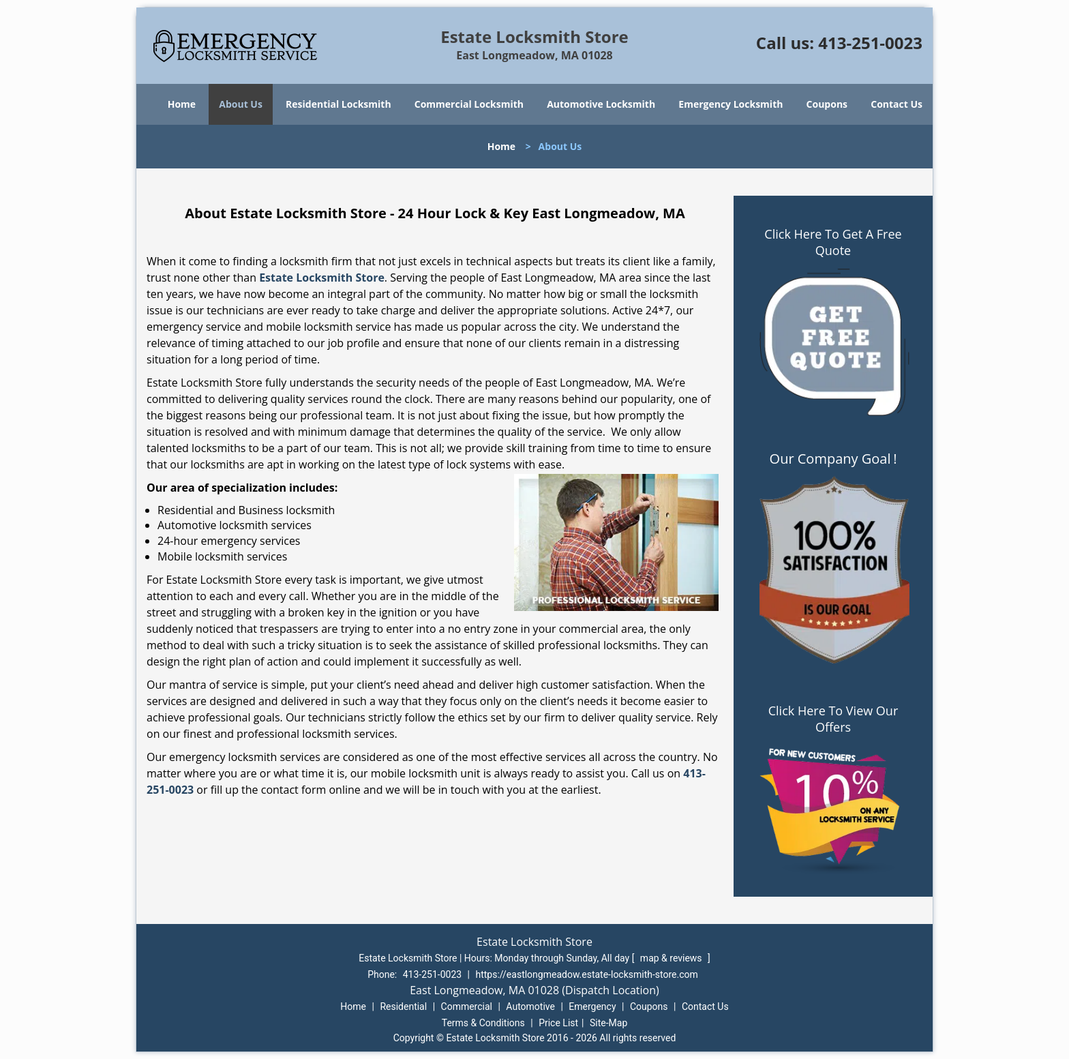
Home (182, 104)
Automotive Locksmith (601, 104)
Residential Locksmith (338, 104)
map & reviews (672, 958)
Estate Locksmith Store (322, 277)
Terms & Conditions (483, 1022)
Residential (403, 1006)
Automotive (530, 1006)
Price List (558, 1022)
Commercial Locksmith (469, 104)
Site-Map (608, 1022)
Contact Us (896, 104)
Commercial (466, 1006)
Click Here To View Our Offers (833, 718)
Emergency (592, 1006)
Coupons (827, 104)
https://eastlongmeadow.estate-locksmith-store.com (587, 974)
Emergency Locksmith (730, 104)
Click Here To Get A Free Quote (832, 242)
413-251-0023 (870, 42)
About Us (240, 104)
